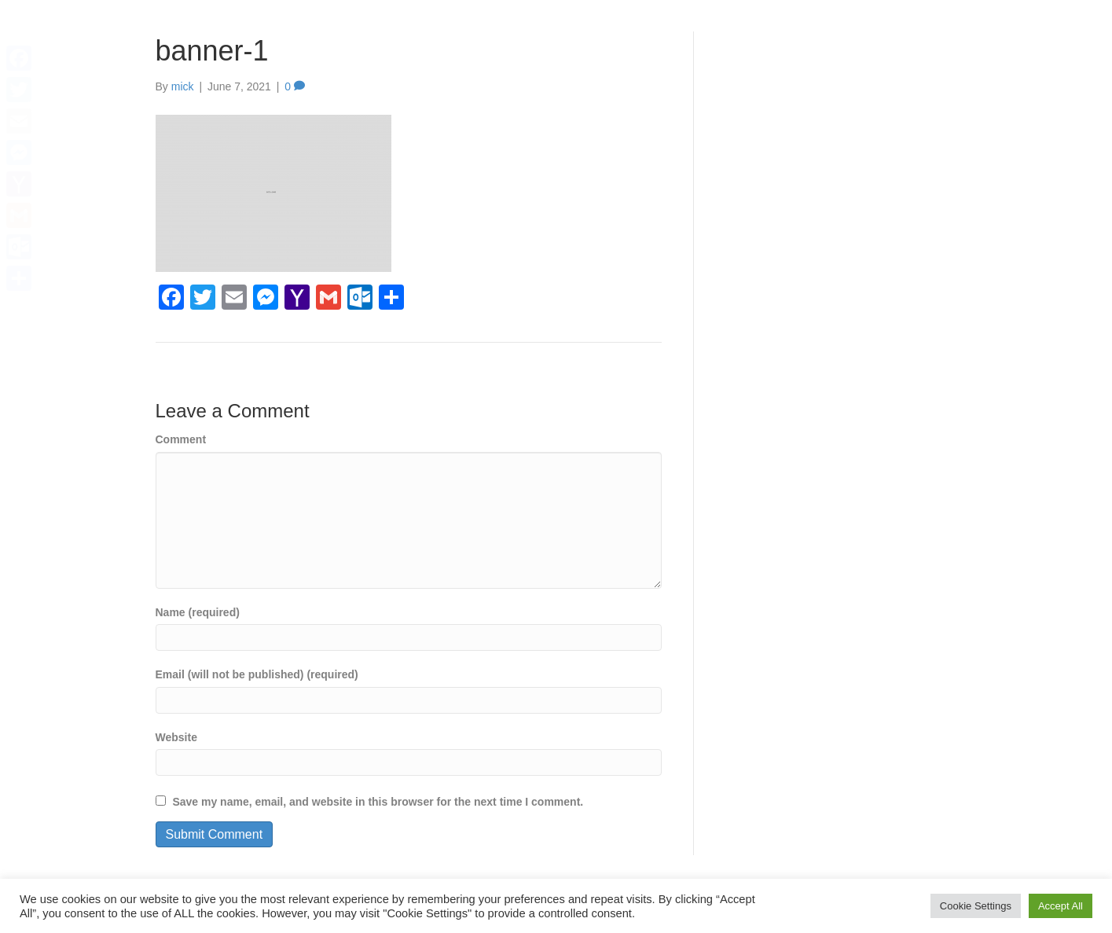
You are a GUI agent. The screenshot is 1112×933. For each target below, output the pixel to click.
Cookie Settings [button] (975, 906)
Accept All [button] (1060, 906)
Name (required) (198, 612)
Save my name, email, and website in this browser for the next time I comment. (377, 801)
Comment (181, 439)
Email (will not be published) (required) (257, 674)
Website (176, 737)
